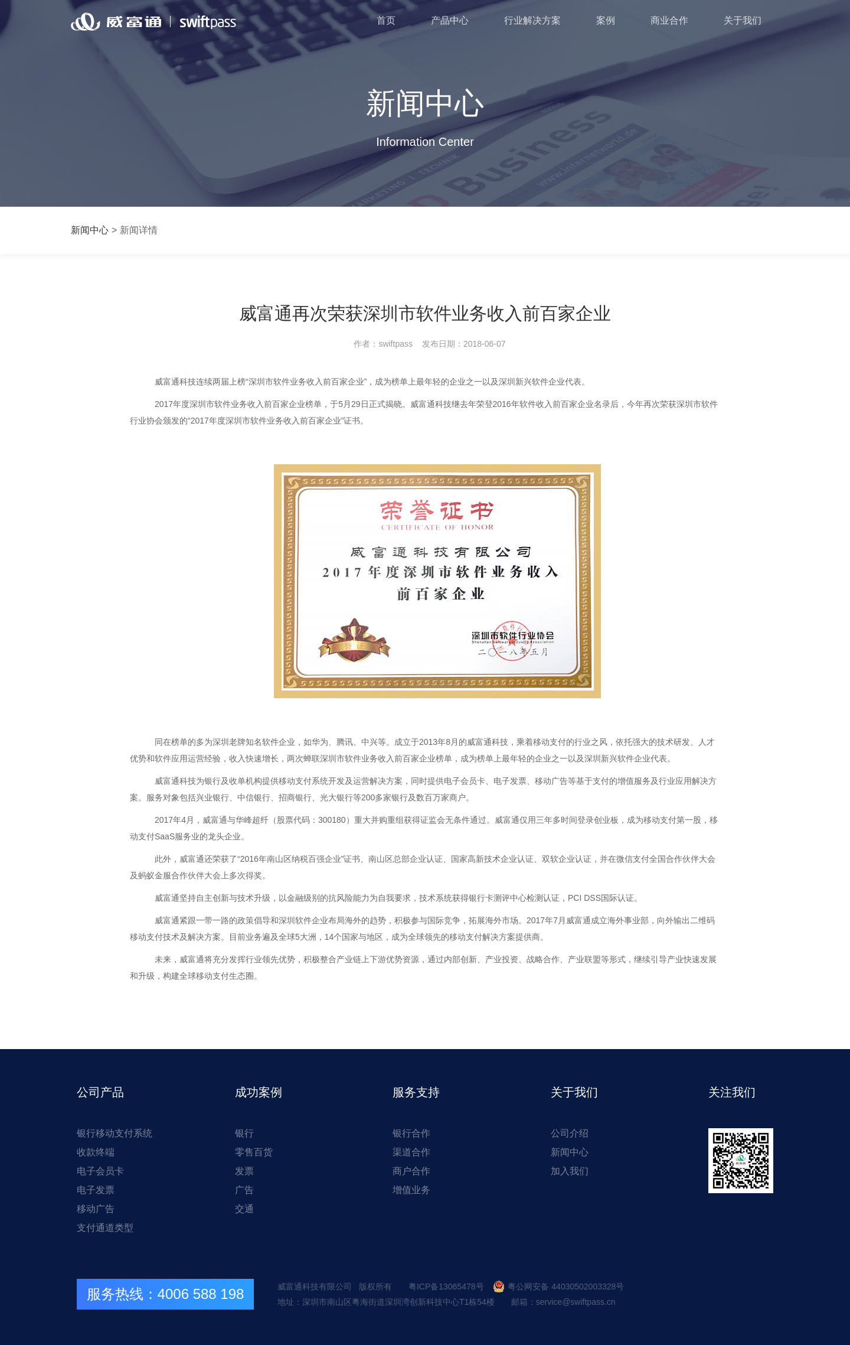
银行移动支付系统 (114, 1133)
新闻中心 (90, 230)
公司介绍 (570, 1133)
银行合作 (411, 1133)
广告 (244, 1190)
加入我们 (570, 1171)
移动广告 (96, 1209)
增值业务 (411, 1190)
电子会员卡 (100, 1171)
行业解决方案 (532, 20)
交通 (244, 1209)
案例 (605, 20)
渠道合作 (411, 1152)
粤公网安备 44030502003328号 (558, 1286)
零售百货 (254, 1152)
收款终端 (96, 1152)
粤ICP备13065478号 (446, 1286)
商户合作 (411, 1171)
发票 (244, 1171)
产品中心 (450, 20)
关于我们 (742, 20)
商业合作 (669, 20)
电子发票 (96, 1190)
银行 (244, 1133)
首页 (386, 20)
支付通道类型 (105, 1228)
